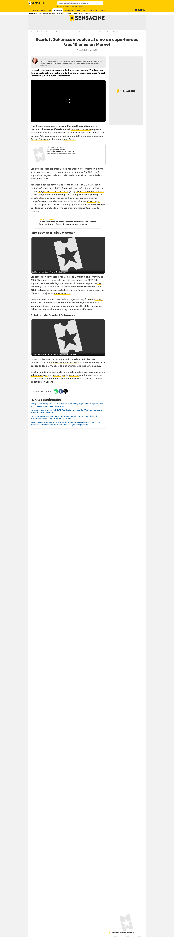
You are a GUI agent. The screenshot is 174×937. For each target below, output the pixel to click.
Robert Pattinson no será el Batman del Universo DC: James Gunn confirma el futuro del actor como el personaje (67, 232)
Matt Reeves (69, 148)
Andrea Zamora (45, 68)
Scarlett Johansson (81, 138)
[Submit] (101, 3)
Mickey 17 (68, 6)
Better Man (74, 6)
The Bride (80, 6)
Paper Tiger (59, 384)
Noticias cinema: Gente (63, 41)
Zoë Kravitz (36, 311)
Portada (33, 41)
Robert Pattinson (40, 148)
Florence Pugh (41, 217)
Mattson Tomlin (62, 302)
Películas (40, 41)
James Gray (75, 384)
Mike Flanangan (39, 384)
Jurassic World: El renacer (63, 371)
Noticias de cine (49, 41)
